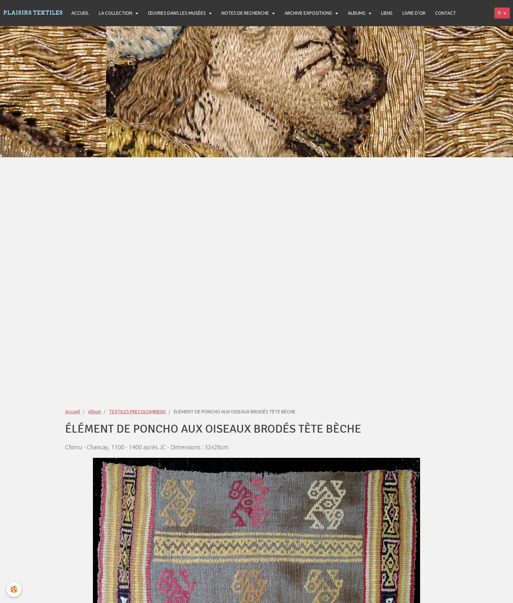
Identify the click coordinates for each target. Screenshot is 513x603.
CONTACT (445, 13)
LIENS (387, 13)
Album (94, 411)
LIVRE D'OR (413, 13)
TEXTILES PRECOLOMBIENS (137, 411)
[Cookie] (14, 589)
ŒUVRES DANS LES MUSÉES (177, 13)
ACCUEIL (80, 13)
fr (499, 13)
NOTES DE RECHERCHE (245, 13)
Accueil (72, 411)
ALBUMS (357, 13)
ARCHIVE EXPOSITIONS (309, 13)
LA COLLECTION (116, 13)
